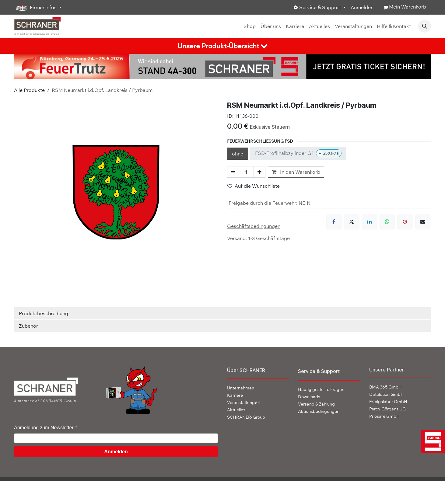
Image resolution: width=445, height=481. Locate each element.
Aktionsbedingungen (318, 411)
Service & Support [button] (318, 7)
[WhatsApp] (387, 221)
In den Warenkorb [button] (296, 172)
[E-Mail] (422, 221)
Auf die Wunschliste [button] (253, 186)
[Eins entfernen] (233, 172)
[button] (424, 26)
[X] (351, 221)
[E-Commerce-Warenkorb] (404, 7)
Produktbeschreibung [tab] (43, 313)
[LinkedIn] (369, 221)
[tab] (222, 46)
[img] (432, 441)
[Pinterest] (405, 221)
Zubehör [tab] (28, 326)
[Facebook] (334, 221)
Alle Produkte (29, 90)
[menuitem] (249, 26)
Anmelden (362, 7)
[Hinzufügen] (259, 172)
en (243, 402)
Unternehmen (240, 388)
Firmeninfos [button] (36, 7)
